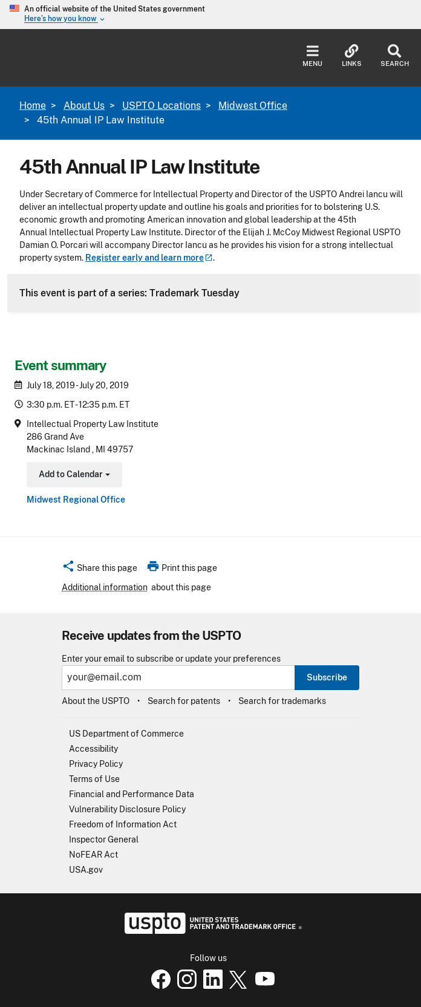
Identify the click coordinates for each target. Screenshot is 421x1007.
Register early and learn (149, 257)
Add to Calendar (73, 475)
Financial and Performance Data (131, 794)
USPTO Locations (161, 105)
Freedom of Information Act (123, 824)
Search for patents (184, 701)
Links (352, 56)
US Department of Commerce (126, 733)
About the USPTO (95, 701)
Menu (312, 56)
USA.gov (86, 870)
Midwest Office (252, 105)
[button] (99, 570)
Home (32, 105)
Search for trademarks (282, 701)
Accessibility (93, 749)
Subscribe (327, 677)
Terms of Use (94, 779)
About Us (84, 105)
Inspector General (104, 839)
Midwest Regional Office (76, 499)
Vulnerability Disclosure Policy (127, 809)
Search (394, 56)
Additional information (105, 587)
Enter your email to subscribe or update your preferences (171, 658)
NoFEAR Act (93, 854)
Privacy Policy (96, 764)
